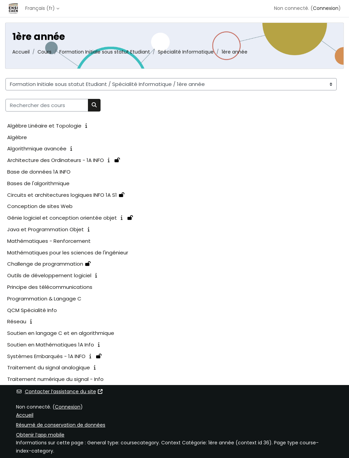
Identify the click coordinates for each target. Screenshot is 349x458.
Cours (44, 51)
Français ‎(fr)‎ (40, 8)
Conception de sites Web (40, 206)
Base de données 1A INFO (39, 171)
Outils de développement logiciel (49, 275)
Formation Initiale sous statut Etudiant (104, 51)
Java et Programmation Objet (45, 229)
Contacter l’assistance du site (59, 391)
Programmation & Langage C (44, 298)
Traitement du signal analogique (48, 367)
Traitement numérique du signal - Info (55, 379)
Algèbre (17, 137)
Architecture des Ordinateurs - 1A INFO (55, 160)
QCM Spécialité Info (32, 310)
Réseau (16, 321)
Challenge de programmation (45, 263)
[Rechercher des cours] (46, 105)
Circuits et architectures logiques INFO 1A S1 (62, 194)
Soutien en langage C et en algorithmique (60, 333)
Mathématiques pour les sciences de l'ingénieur (67, 252)
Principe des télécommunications (49, 287)
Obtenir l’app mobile (40, 434)
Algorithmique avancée (36, 148)
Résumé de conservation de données (60, 425)
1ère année (234, 51)
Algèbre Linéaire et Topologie (44, 125)
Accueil (21, 51)
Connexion (325, 8)
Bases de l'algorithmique (38, 183)
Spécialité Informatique (186, 51)
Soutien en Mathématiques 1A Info (50, 344)
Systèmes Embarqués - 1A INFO (46, 356)
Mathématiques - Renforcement (49, 241)
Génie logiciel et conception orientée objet (62, 217)
